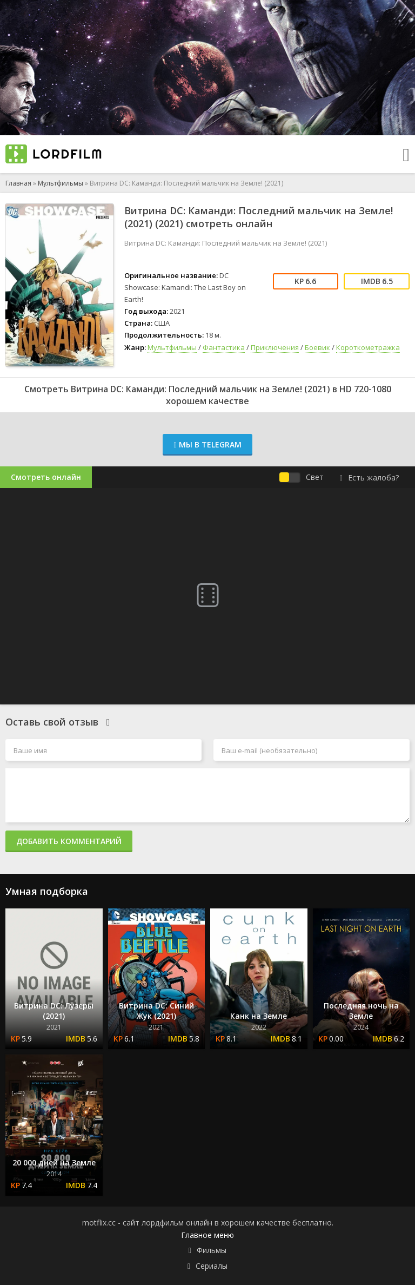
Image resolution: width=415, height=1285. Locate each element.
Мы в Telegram (207, 444)
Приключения (275, 347)
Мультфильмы (60, 183)
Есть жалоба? (369, 477)
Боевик (317, 347)
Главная (18, 183)
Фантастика (224, 347)
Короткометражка (368, 347)
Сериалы (211, 1266)
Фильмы (211, 1250)
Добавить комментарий (69, 841)
